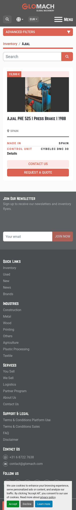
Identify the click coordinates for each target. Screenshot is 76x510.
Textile (7, 356)
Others (7, 336)
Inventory (9, 268)
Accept (13, 504)
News (7, 287)
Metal (7, 316)
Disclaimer (10, 440)
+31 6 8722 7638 (21, 457)
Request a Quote (38, 172)
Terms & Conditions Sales (21, 427)
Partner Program (15, 391)
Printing (8, 329)
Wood (7, 323)
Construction (12, 310)
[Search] (32, 56)
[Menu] (58, 19)
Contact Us (38, 164)
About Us (9, 398)
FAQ (6, 433)
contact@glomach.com (26, 464)
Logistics (9, 384)
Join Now (62, 236)
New (6, 281)
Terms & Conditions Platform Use (26, 420)
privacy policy (47, 497)
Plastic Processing (16, 349)
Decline (27, 504)
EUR (32, 19)
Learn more (43, 504)
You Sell (9, 371)
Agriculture (10, 343)
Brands (8, 294)
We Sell (8, 378)
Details (12, 153)
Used (6, 274)
